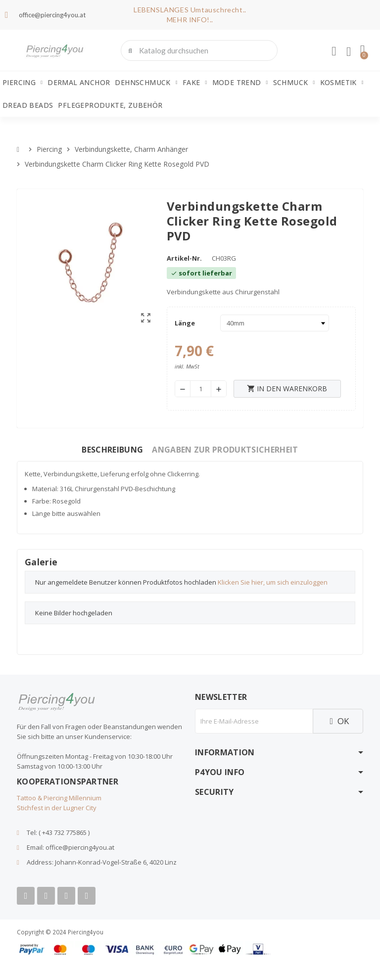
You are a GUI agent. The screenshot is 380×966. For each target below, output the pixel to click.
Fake (195, 82)
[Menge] (200, 389)
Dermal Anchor (79, 82)
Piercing (22, 82)
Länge (185, 323)
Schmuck (294, 82)
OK (338, 721)
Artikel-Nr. (184, 258)
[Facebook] (26, 896)
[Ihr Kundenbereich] (334, 51)
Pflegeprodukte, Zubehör (110, 105)
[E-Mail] (254, 721)
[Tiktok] (86, 896)
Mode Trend (240, 82)
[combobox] (200, 50)
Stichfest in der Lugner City (56, 807)
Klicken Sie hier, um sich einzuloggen (273, 582)
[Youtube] (46, 896)
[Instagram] (66, 896)
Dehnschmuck (146, 82)
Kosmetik (342, 82)
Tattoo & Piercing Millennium (59, 797)
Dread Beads (27, 105)
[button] (362, 50)
